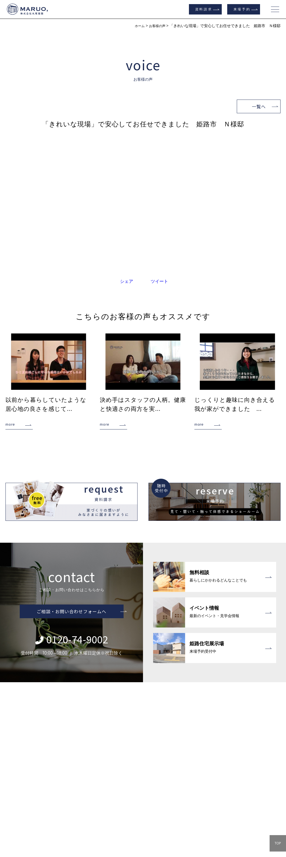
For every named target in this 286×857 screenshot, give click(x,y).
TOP (278, 843)
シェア (126, 281)
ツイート (159, 281)
